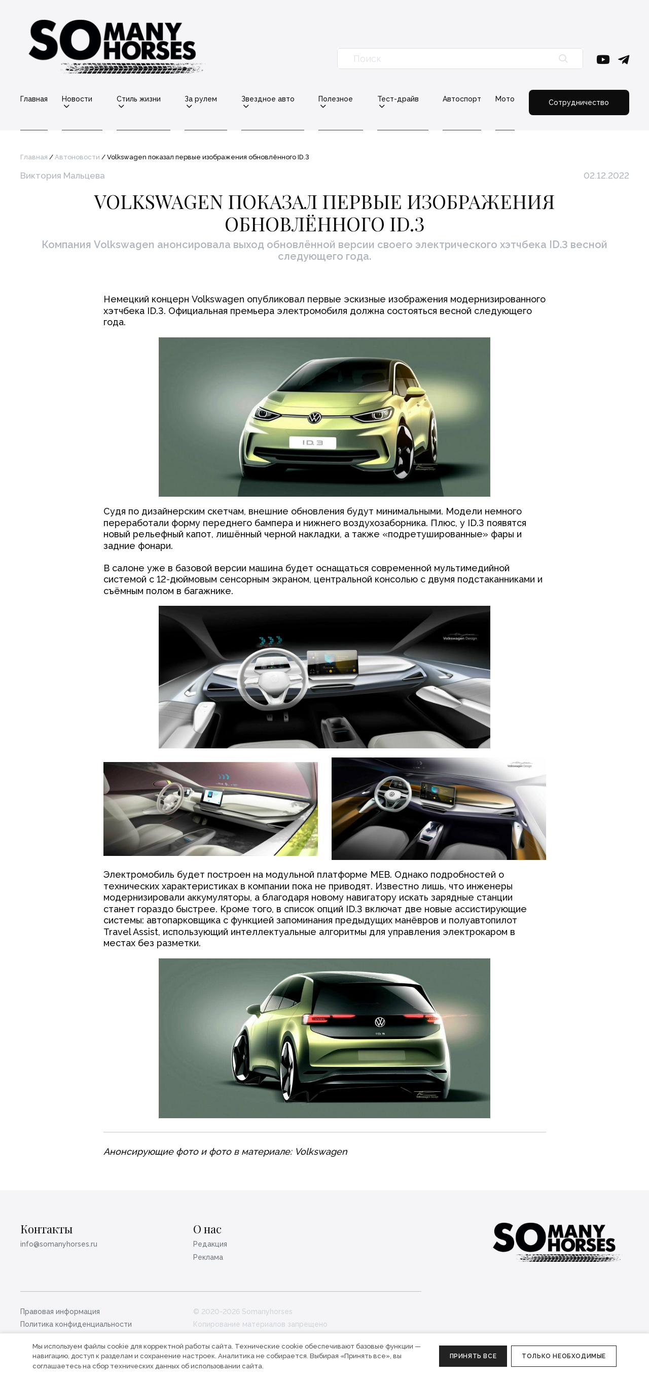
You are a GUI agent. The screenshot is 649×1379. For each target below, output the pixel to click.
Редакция (210, 1244)
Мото (505, 98)
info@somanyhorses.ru (58, 1244)
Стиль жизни (139, 99)
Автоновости (77, 157)
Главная (34, 98)
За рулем (201, 99)
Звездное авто (268, 99)
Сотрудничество (579, 102)
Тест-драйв (398, 99)
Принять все (473, 1356)
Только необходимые (564, 1356)
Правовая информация (60, 1311)
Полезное (335, 99)
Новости (77, 99)
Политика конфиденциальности (76, 1324)
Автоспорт (462, 98)
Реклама (208, 1257)
